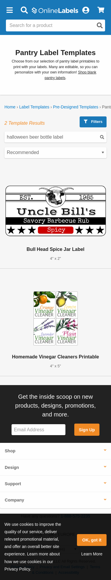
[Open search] (99, 25)
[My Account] (85, 10)
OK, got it (92, 540)
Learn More (91, 554)
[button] (9, 10)
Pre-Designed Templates (75, 107)
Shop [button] (10, 450)
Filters (93, 121)
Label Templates (34, 107)
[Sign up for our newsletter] (38, 429)
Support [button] (13, 483)
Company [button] (14, 500)
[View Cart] (101, 10)
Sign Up (87, 429)
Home (9, 107)
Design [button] (12, 467)
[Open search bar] (24, 10)
